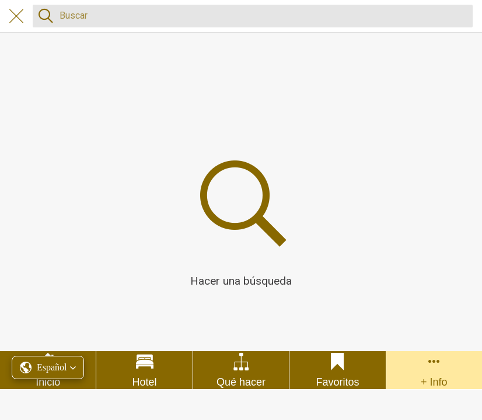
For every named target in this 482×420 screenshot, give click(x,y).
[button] (47, 367)
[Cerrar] (16, 16)
